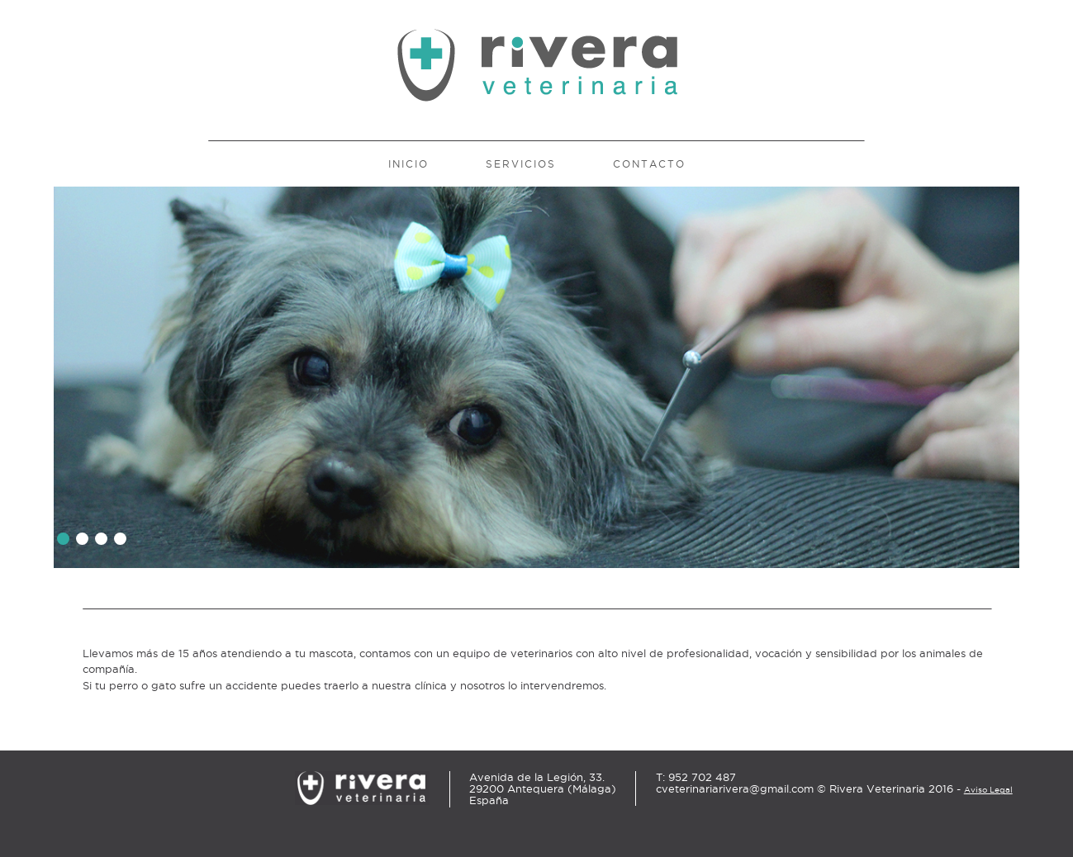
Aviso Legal (988, 789)
